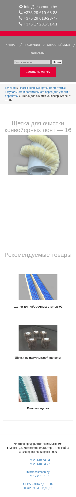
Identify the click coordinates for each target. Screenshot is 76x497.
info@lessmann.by (40, 7)
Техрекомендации (38, 488)
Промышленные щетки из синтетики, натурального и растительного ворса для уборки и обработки (37, 92)
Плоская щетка (38, 408)
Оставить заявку (38, 72)
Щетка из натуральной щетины (38, 357)
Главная (10, 87)
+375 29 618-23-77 (40, 18)
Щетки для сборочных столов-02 (38, 306)
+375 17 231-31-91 (40, 24)
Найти (57, 62)
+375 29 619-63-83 (40, 12)
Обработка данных (38, 484)
